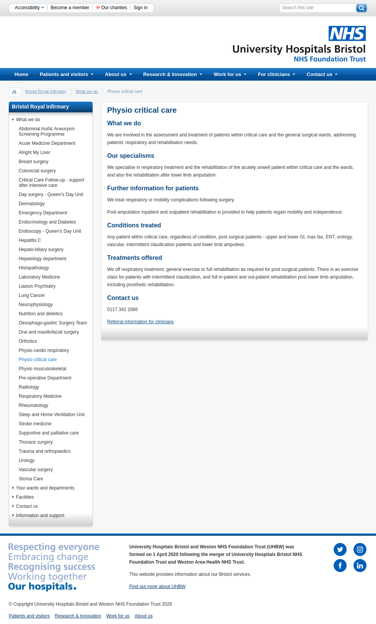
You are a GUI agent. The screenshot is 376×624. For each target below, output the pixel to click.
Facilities (25, 497)
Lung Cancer (32, 295)
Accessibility (29, 7)
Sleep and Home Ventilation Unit (52, 414)
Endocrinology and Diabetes (47, 222)
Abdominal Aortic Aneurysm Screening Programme (47, 131)
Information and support (40, 515)
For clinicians (276, 74)
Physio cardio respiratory (44, 350)
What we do (87, 91)
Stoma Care (31, 478)
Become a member (70, 7)
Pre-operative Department (45, 378)
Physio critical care (38, 359)
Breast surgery (33, 161)
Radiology (29, 387)
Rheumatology (33, 405)
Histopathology (34, 268)
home (14, 92)
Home (21, 74)
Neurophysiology (36, 304)
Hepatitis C (30, 240)
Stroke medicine (35, 423)
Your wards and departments (45, 488)
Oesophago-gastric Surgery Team (53, 323)
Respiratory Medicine (40, 396)
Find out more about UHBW (157, 586)
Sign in (140, 7)
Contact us (322, 74)
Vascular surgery (36, 469)
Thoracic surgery (36, 442)
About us (118, 74)
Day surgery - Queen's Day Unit (51, 194)
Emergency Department (43, 213)
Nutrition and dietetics (41, 313)
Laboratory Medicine (39, 277)
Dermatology (32, 203)
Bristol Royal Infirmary (45, 91)
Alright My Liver (34, 152)
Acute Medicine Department (47, 143)
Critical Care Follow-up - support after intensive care (51, 182)
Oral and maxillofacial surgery (49, 332)
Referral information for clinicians (140, 321)
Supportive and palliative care (49, 433)
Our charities (114, 7)
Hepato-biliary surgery (41, 249)
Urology (26, 460)
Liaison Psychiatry (37, 286)
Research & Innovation (172, 74)
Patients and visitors (66, 74)
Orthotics (28, 341)
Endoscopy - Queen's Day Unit (50, 231)
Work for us (230, 74)
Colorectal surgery (37, 170)
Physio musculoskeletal (42, 368)
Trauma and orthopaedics (45, 451)
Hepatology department (42, 258)
